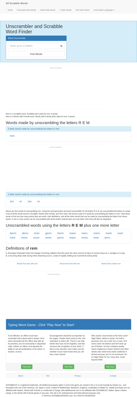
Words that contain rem (111, 264)
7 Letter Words (65, 10)
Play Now (27, 367)
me (30, 201)
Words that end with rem (70, 264)
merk (109, 233)
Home (10, 10)
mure (36, 237)
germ (48, 233)
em (12, 201)
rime (96, 237)
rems (85, 237)
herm (60, 233)
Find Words (36, 54)
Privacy (78, 376)
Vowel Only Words (47, 10)
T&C (48, 376)
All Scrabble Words (17, 3)
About (20, 376)
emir (36, 233)
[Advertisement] (54, 89)
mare (72, 233)
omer (48, 237)
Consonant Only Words (26, 10)
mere (96, 233)
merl (120, 233)
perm (60, 237)
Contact (113, 376)
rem (12, 135)
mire (12, 237)
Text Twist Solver (83, 10)
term (107, 237)
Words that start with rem (27, 264)
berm (13, 233)
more (24, 237)
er (20, 201)
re (38, 201)
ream (72, 237)
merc (85, 233)
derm (25, 233)
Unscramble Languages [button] (104, 10)
